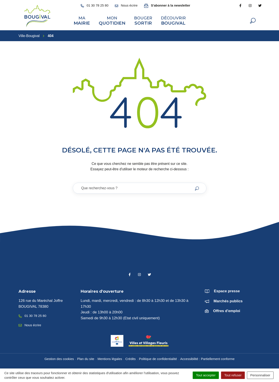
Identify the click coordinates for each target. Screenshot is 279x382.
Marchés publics (228, 301)
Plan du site (85, 359)
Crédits (130, 359)
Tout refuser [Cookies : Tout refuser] (233, 375)
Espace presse (227, 291)
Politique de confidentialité (158, 359)
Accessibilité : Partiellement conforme (207, 359)
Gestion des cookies (59, 359)
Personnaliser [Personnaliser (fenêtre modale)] (260, 375)
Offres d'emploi (226, 311)
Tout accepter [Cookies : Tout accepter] (206, 375)
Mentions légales (109, 359)
